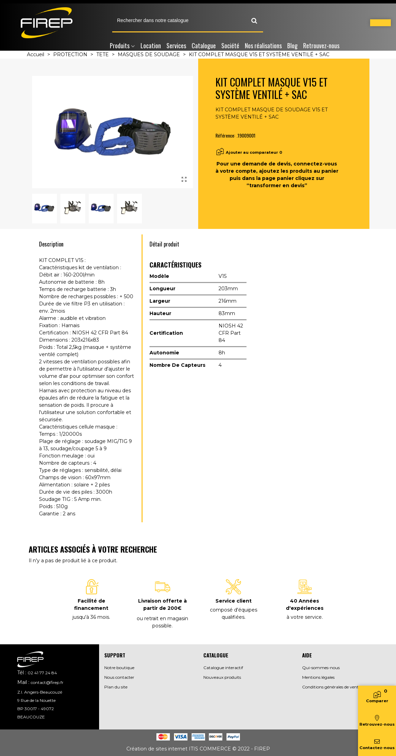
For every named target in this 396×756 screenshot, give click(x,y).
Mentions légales (318, 677)
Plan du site (115, 686)
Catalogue (204, 45)
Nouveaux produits (222, 677)
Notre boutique (119, 667)
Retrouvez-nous (321, 45)
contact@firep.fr (47, 682)
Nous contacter (119, 677)
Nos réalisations (263, 45)
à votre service (304, 617)
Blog (292, 45)
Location (151, 45)
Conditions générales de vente (331, 686)
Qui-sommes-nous (321, 667)
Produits (119, 45)
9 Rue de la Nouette (36, 700)
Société (230, 45)
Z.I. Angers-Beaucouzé (39, 692)
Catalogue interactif (223, 667)
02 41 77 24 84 (42, 672)
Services (176, 45)
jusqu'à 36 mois (91, 617)
